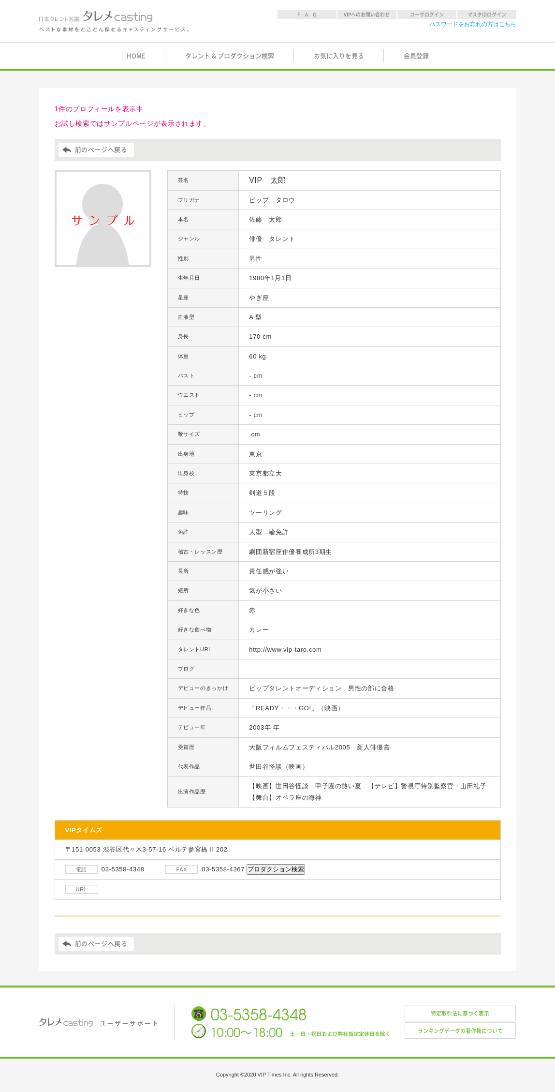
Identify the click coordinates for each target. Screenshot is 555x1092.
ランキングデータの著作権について (460, 1030)
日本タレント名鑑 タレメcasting (114, 21)
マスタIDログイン (486, 14)
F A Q (307, 14)
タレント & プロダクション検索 (229, 56)
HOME (136, 56)
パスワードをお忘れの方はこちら (472, 24)
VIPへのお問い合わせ (367, 14)
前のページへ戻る (101, 150)
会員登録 (416, 56)
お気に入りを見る (339, 56)
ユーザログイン (427, 14)
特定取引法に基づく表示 (460, 1013)
